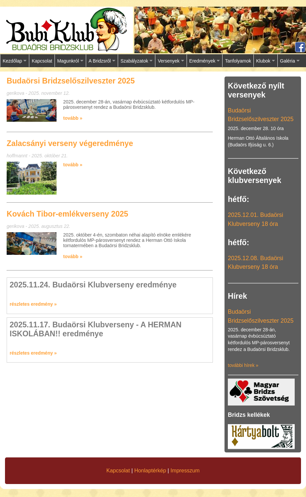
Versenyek (168, 61)
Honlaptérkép (150, 470)
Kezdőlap (12, 61)
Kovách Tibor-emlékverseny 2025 (67, 214)
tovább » (72, 118)
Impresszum (185, 470)
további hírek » (243, 365)
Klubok (263, 61)
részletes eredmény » (33, 304)
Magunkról (68, 61)
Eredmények (202, 61)
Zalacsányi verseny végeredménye (70, 143)
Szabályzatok (134, 61)
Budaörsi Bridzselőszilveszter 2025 (71, 81)
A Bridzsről (99, 61)
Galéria (287, 61)
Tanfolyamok (238, 61)
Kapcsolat (42, 61)
